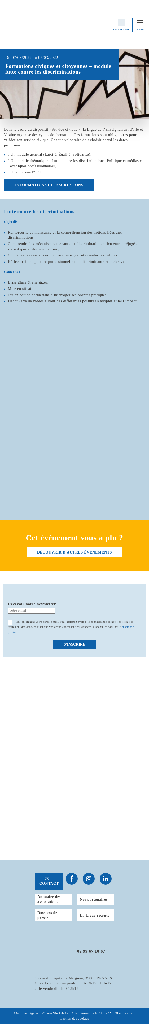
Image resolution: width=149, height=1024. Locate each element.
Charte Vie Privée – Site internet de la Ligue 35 (77, 1014)
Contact (49, 884)
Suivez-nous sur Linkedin (106, 879)
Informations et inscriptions (49, 185)
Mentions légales (26, 1014)
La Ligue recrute (94, 915)
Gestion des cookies (74, 1019)
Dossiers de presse (47, 915)
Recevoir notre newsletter (32, 604)
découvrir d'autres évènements (74, 552)
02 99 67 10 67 (91, 951)
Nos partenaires (94, 899)
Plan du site (123, 1014)
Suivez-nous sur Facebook (72, 879)
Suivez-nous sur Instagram (89, 879)
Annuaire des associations (49, 899)
